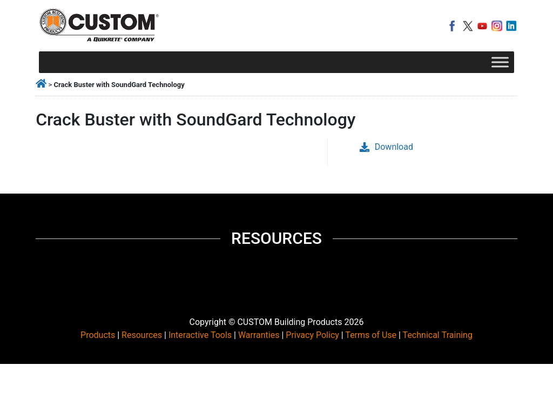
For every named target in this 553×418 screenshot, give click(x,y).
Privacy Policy (312, 335)
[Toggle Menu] (500, 62)
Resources (142, 335)
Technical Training (438, 335)
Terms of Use (370, 335)
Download (386, 147)
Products (97, 335)
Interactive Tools (200, 335)
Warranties (259, 335)
